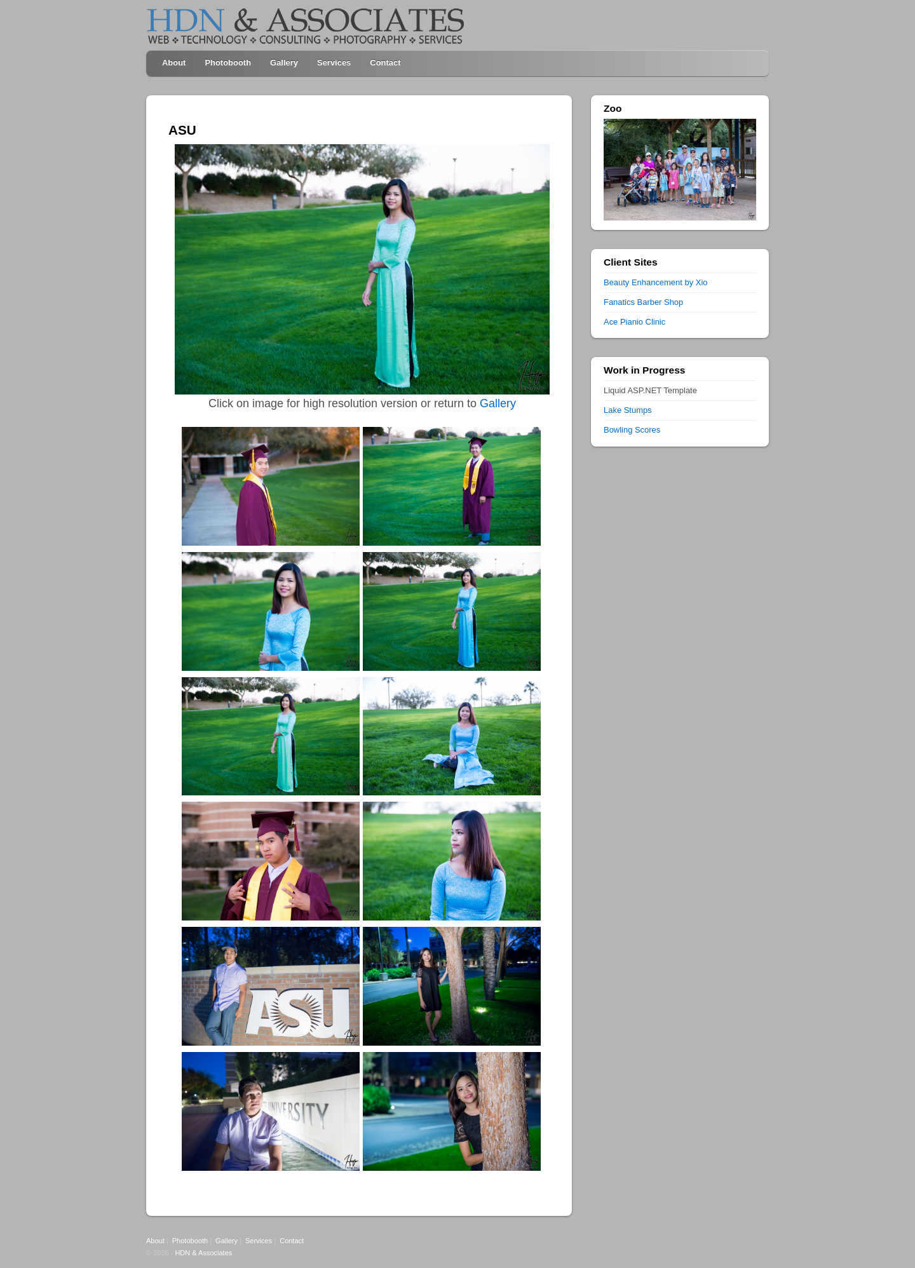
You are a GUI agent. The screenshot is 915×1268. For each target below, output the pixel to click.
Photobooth (228, 62)
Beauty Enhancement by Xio (655, 282)
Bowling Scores (632, 430)
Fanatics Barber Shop (643, 302)
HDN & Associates (203, 1253)
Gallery (284, 62)
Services (334, 62)
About (174, 62)
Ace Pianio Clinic (634, 322)
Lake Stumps (628, 410)
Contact (385, 62)
